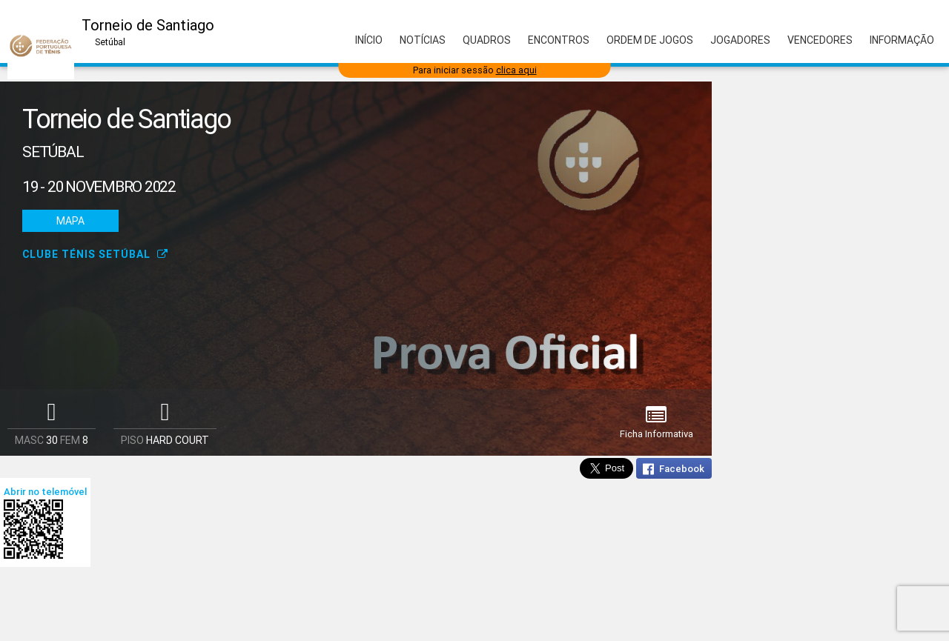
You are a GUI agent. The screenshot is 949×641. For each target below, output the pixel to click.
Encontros (558, 40)
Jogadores (740, 40)
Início (369, 40)
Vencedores (820, 40)
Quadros (487, 40)
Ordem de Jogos (649, 40)
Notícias (423, 40)
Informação (902, 40)
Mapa (70, 220)
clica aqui (516, 70)
